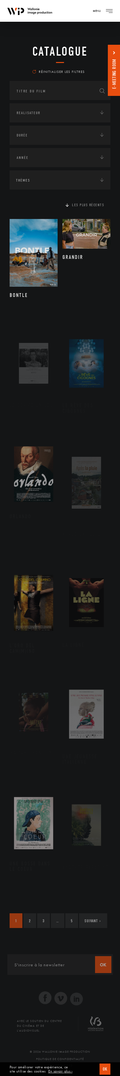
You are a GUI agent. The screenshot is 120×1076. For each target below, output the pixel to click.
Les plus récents (88, 205)
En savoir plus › (60, 1071)
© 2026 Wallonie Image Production (60, 1052)
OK (105, 1069)
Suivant (92, 920)
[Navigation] (109, 11)
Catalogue (60, 51)
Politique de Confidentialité (60, 1059)
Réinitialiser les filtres (58, 71)
